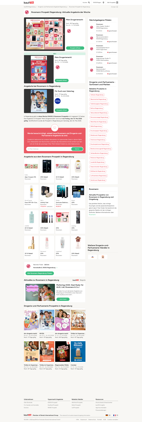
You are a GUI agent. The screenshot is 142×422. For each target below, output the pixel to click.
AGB (104, 419)
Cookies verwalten (112, 419)
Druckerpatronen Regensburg (99, 144)
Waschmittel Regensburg (98, 99)
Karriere (26, 407)
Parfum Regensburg (96, 108)
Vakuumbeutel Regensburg (98, 113)
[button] (55, 34)
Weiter (77, 149)
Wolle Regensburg (96, 126)
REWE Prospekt (52, 407)
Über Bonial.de (28, 402)
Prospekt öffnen (75, 48)
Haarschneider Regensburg (98, 166)
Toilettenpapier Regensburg (99, 104)
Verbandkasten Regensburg (99, 153)
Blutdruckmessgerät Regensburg (100, 149)
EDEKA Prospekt (52, 402)
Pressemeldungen (101, 410)
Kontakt (99, 419)
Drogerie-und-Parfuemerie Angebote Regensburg (52, 7)
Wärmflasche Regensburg (98, 122)
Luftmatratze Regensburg (98, 175)
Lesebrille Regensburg (97, 162)
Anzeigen (114, 7)
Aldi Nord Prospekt (77, 402)
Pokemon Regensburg (97, 158)
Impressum (83, 419)
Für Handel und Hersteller (31, 405)
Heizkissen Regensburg (97, 180)
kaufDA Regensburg (30, 7)
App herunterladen (101, 407)
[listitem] (31, 171)
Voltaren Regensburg (96, 95)
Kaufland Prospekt (53, 405)
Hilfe (77, 419)
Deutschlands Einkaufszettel (104, 402)
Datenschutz (75, 144)
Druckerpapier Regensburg (98, 131)
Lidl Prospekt (75, 407)
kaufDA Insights (100, 405)
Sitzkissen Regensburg (97, 140)
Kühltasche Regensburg (97, 171)
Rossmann (92, 214)
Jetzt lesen (63, 299)
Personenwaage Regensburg (99, 117)
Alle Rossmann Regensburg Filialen (39, 273)
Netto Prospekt (76, 405)
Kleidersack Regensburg (97, 135)
